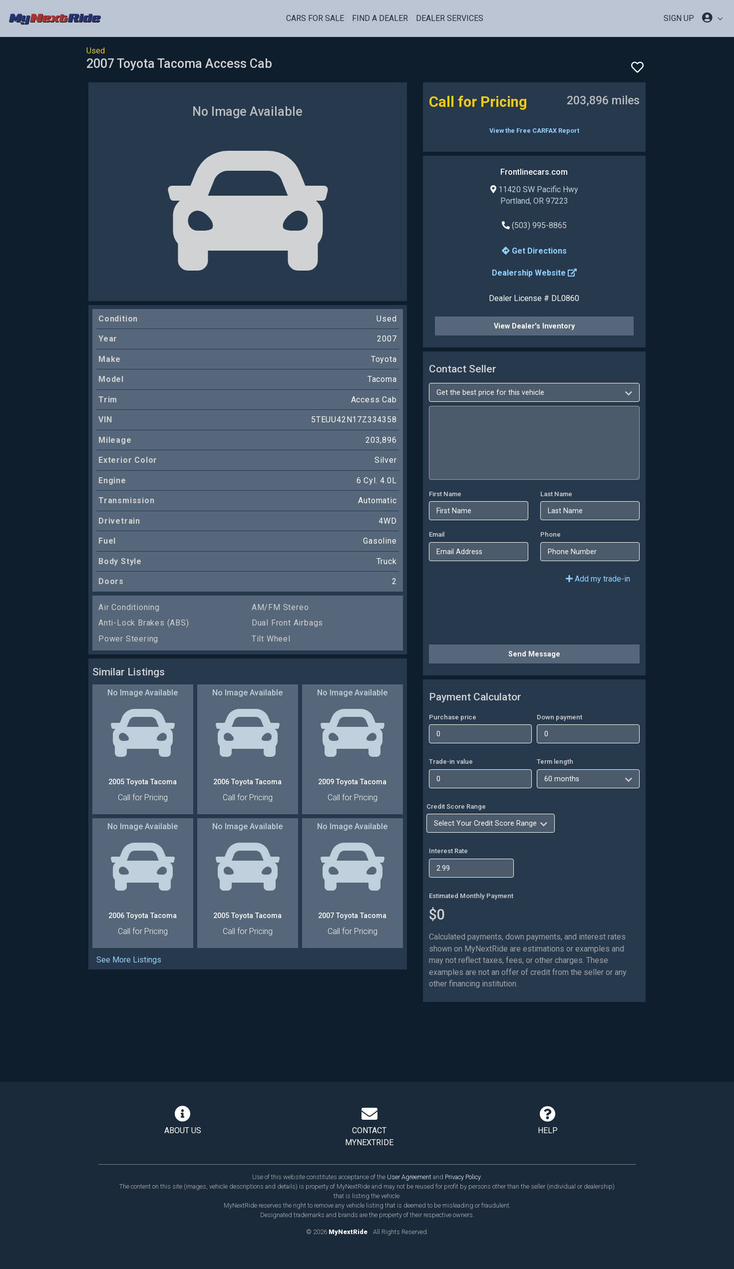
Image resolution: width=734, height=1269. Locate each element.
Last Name (556, 494)
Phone (550, 534)
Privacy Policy (463, 1177)
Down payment (559, 717)
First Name (445, 494)
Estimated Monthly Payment (471, 896)
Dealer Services (449, 18)
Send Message (534, 654)
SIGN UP (679, 18)
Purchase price (452, 717)
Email (436, 534)
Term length (555, 761)
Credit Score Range (456, 806)
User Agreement (409, 1177)
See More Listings (128, 959)
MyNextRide (348, 1232)
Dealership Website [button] (534, 273)
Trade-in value (451, 761)
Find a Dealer (380, 18)
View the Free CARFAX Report (534, 130)
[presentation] (505, 617)
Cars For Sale (315, 18)
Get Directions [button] (534, 251)
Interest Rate (448, 851)
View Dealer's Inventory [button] (534, 326)
